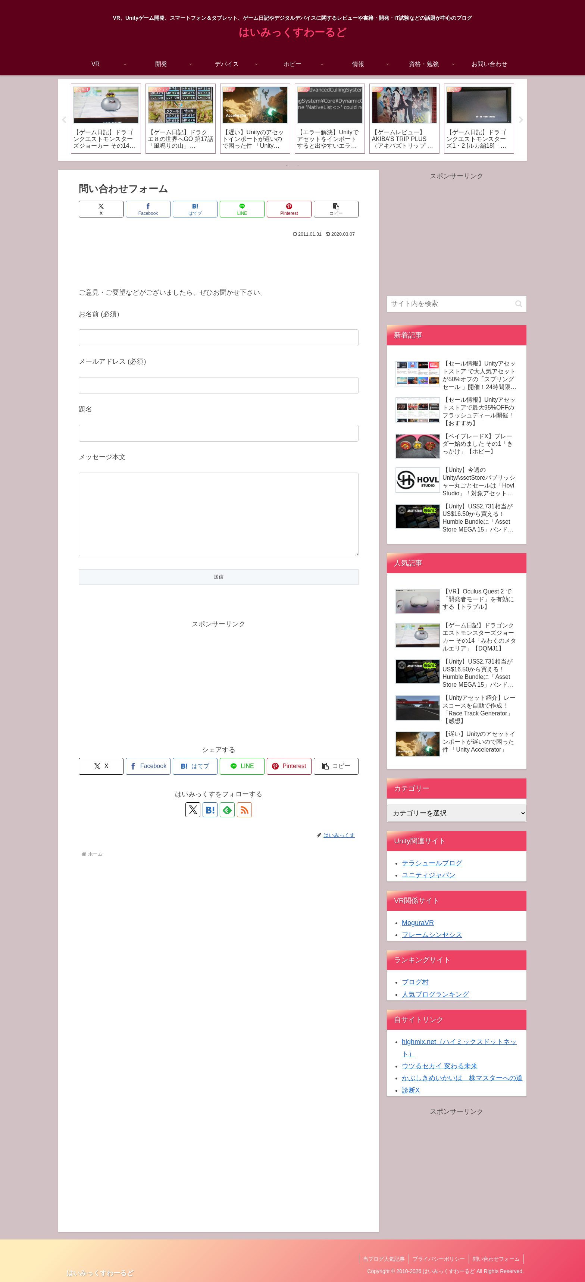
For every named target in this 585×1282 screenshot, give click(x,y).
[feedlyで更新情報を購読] (227, 824)
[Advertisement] (219, 260)
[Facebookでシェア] (148, 209)
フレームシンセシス (432, 934)
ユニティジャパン (429, 875)
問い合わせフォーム (496, 1259)
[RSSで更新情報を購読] (244, 824)
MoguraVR (418, 923)
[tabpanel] (106, 119)
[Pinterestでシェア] (289, 209)
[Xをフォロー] (192, 824)
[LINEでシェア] (242, 209)
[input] (456, 304)
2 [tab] (298, 165)
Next (521, 120)
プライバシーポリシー (439, 1259)
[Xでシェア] (101, 209)
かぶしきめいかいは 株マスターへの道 (462, 1078)
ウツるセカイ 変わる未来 (440, 1066)
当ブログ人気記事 (384, 1259)
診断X (411, 1090)
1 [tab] (287, 165)
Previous (64, 120)
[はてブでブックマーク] (195, 209)
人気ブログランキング (435, 994)
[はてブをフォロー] (210, 824)
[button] (336, 209)
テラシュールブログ (432, 863)
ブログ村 (415, 982)
